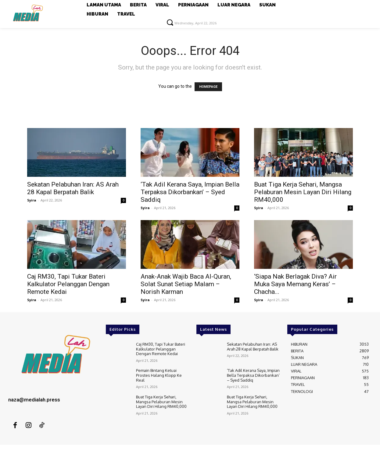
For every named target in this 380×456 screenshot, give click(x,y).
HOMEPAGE (208, 87)
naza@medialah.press (34, 400)
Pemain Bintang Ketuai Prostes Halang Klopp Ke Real (159, 375)
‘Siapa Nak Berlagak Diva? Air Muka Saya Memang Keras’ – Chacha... (295, 284)
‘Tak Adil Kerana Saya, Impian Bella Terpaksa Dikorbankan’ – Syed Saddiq (190, 192)
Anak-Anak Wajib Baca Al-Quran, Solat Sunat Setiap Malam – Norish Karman (186, 284)
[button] (170, 22)
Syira (31, 200)
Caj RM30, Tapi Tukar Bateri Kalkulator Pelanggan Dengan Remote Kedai (68, 284)
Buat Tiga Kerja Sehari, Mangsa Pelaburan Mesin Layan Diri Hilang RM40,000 (302, 192)
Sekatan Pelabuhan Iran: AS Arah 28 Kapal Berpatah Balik (73, 188)
